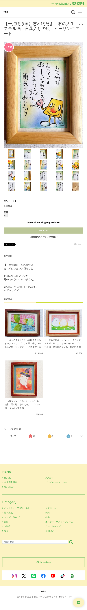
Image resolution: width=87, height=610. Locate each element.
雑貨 (47, 512)
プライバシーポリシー (55, 482)
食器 (6, 531)
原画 (6, 522)
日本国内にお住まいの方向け (43, 237)
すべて (13, 436)
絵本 (47, 517)
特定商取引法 (9, 482)
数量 (6, 212)
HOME (6, 478)
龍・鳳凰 (8, 512)
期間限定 (49, 531)
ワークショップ (52, 526)
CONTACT (8, 487)
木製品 (7, 526)
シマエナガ (50, 508)
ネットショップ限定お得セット (19, 508)
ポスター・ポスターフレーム (59, 522)
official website (44, 562)
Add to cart (43, 230)
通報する (77, 244)
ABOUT (48, 478)
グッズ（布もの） (12, 517)
